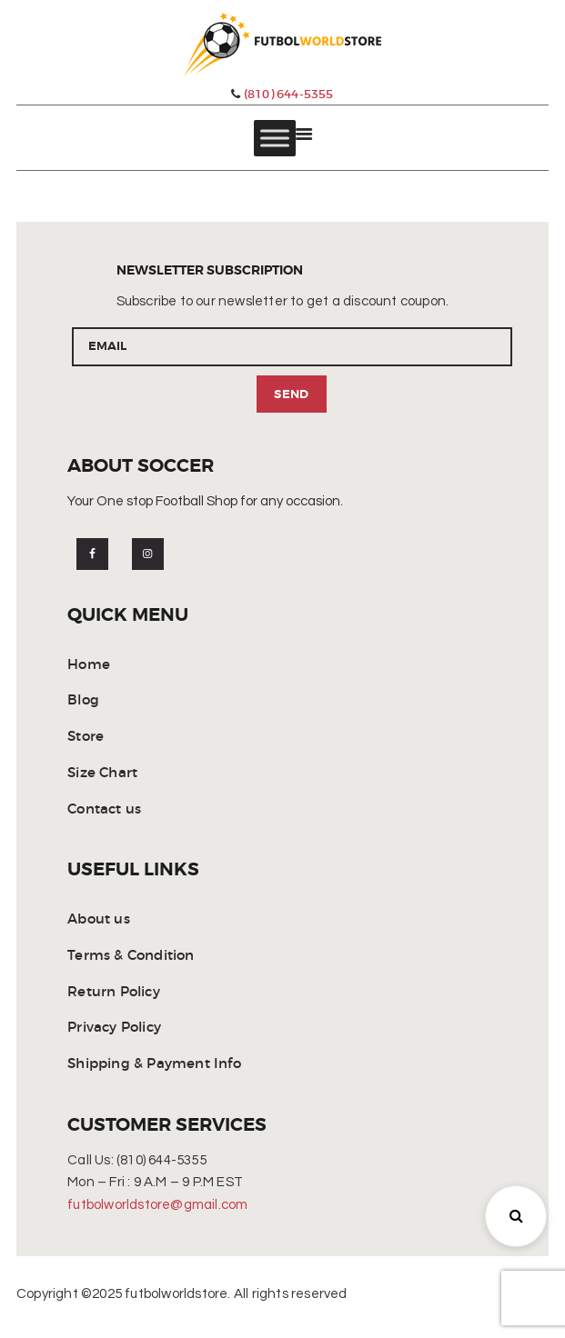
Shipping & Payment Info (154, 1064)
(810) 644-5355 (282, 94)
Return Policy (113, 992)
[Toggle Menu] (274, 138)
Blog (83, 701)
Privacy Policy (114, 1028)
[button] (516, 1216)
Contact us (104, 809)
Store (85, 736)
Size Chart (102, 773)
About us (98, 919)
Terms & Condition (130, 955)
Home (88, 665)
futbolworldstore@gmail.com (157, 1206)
